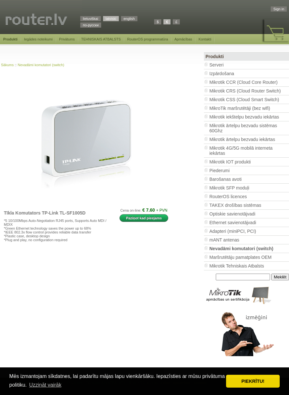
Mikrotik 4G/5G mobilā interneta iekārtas (241, 150)
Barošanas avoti (225, 179)
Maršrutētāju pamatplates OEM (240, 257)
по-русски (91, 25)
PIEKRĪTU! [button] (253, 381)
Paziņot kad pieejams (144, 218)
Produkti (10, 39)
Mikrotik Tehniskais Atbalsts (236, 265)
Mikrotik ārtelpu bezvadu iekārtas (242, 139)
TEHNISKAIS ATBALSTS (101, 39)
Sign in (278, 9)
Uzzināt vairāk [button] (45, 385)
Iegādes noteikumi (38, 39)
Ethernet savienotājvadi (232, 222)
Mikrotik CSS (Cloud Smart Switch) (244, 99)
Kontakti (204, 39)
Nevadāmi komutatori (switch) (41, 65)
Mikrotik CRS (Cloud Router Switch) (245, 90)
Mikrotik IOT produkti (230, 161)
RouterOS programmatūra (147, 39)
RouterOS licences (228, 196)
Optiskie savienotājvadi (232, 213)
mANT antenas (224, 239)
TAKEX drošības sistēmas (235, 205)
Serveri (216, 64)
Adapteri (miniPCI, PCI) (232, 231)
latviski (111, 19)
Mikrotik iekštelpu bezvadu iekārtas (244, 116)
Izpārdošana (221, 73)
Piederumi (219, 170)
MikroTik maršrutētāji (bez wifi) (239, 108)
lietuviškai (90, 19)
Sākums (7, 65)
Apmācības (183, 39)
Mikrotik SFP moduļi (229, 187)
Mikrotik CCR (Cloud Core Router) (243, 82)
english (129, 19)
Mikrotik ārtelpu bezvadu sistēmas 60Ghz (243, 128)
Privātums (67, 39)
